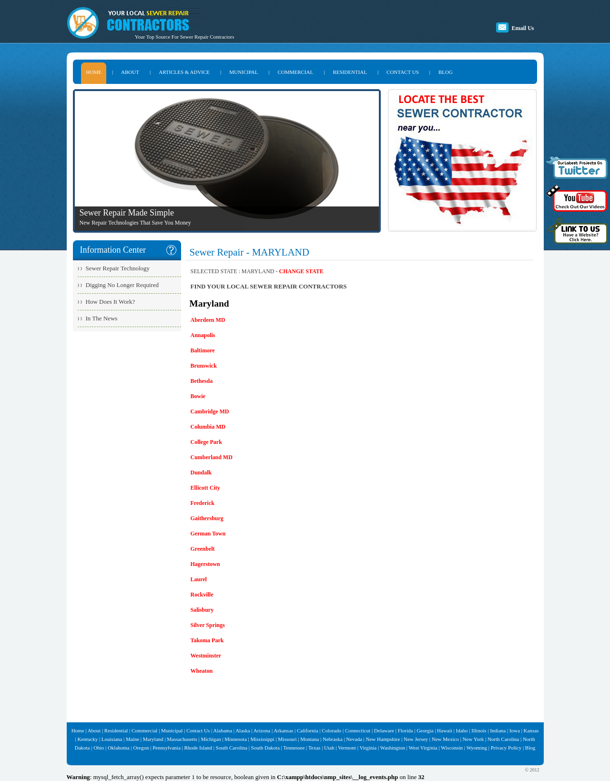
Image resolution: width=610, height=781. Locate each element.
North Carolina (503, 739)
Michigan (211, 739)
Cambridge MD (210, 411)
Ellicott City (205, 487)
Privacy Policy (506, 747)
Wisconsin (452, 747)
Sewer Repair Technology (118, 268)
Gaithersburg (207, 518)
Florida (405, 730)
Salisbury (202, 609)
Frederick (202, 503)
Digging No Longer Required (122, 284)
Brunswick (204, 365)
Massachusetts (182, 739)
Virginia (367, 747)
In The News (102, 318)
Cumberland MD (212, 457)
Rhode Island (198, 747)
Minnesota (235, 739)
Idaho (462, 730)
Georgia (425, 730)
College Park (206, 442)
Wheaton (202, 671)
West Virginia (423, 747)
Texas (314, 747)
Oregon (141, 747)
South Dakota (265, 747)
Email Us (522, 28)
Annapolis (203, 335)
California (307, 730)
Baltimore (203, 350)
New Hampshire (383, 739)
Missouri (287, 739)
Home (77, 730)
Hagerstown (205, 564)
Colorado (331, 730)
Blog (530, 747)
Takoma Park (207, 640)
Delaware (384, 730)
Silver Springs (208, 625)
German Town (208, 533)
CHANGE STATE (301, 271)
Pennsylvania (166, 747)
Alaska (242, 730)
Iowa (514, 730)
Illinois (478, 730)
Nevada (354, 739)
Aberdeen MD (208, 320)
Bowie (198, 396)
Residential (116, 730)
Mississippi (262, 739)
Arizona (262, 730)
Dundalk (201, 472)
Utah (329, 747)
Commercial (144, 730)
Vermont (347, 747)
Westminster (206, 655)
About (94, 730)
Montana (309, 739)
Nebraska (333, 739)
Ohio (98, 747)
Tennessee (294, 747)
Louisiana (112, 739)
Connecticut (357, 730)
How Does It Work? (110, 301)
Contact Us (198, 730)
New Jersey (416, 739)
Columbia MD (208, 426)
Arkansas (283, 730)
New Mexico (445, 739)
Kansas (531, 730)
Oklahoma (119, 747)
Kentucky (87, 739)
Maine (132, 739)
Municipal (172, 730)
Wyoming (477, 747)
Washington (392, 747)
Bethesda (202, 381)
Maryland (153, 739)
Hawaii (444, 730)
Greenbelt (203, 548)
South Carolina (231, 747)
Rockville (202, 594)
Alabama (222, 730)
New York (473, 739)
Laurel (199, 579)
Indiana (498, 730)
